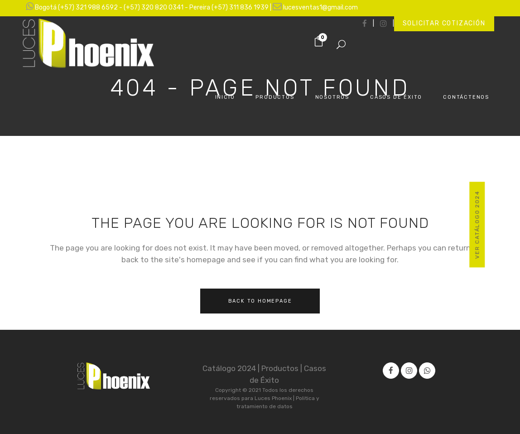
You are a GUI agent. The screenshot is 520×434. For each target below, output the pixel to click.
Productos (280, 368)
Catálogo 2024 (230, 368)
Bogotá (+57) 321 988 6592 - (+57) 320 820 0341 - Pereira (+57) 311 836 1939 (152, 7)
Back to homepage (260, 301)
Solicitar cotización (444, 23)
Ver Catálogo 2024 (477, 225)
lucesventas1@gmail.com (320, 7)
